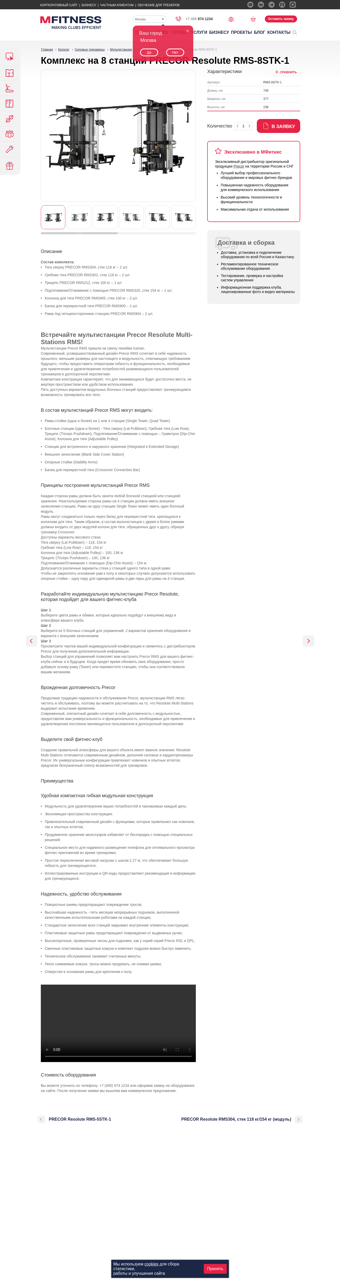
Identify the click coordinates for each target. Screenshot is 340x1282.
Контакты (279, 32)
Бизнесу (89, 5)
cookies (151, 1264)
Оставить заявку (281, 19)
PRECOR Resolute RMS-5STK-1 (80, 1119)
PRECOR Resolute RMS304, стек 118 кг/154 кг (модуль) (236, 1119)
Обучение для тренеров (159, 5)
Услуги (199, 32)
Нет (175, 52)
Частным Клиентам (117, 5)
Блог (259, 32)
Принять (215, 1269)
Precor (239, 166)
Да (149, 52)
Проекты (241, 32)
